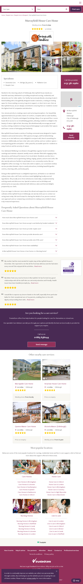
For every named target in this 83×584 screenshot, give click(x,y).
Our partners (32, 550)
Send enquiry (71, 136)
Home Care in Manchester (56, 495)
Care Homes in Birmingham (27, 482)
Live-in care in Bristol (56, 529)
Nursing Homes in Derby (27, 529)
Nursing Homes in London (27, 534)
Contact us (58, 550)
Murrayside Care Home (24, 383)
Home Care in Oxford (56, 482)
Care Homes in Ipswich (26, 489)
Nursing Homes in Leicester (26, 531)
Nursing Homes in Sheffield (27, 523)
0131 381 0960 (71, 83)
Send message (41, 344)
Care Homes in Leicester (26, 484)
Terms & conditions (35, 554)
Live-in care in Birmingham (56, 523)
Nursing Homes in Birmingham (27, 521)
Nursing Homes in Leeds (27, 526)
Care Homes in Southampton (27, 487)
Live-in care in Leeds (56, 531)
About (50, 550)
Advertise (42, 550)
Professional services (71, 550)
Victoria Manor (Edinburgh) (55, 426)
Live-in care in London (56, 521)
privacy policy (31, 578)
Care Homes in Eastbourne (27, 492)
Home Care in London (56, 484)
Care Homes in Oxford (26, 495)
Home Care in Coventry (56, 489)
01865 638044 (41, 337)
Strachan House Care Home (55, 383)
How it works (8, 550)
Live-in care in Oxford (56, 526)
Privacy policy (49, 554)
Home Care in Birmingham (56, 487)
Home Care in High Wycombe (56, 492)
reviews (48, 29)
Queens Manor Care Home (25, 426)
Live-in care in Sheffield (56, 534)
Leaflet (79, 106)
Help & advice (20, 550)
